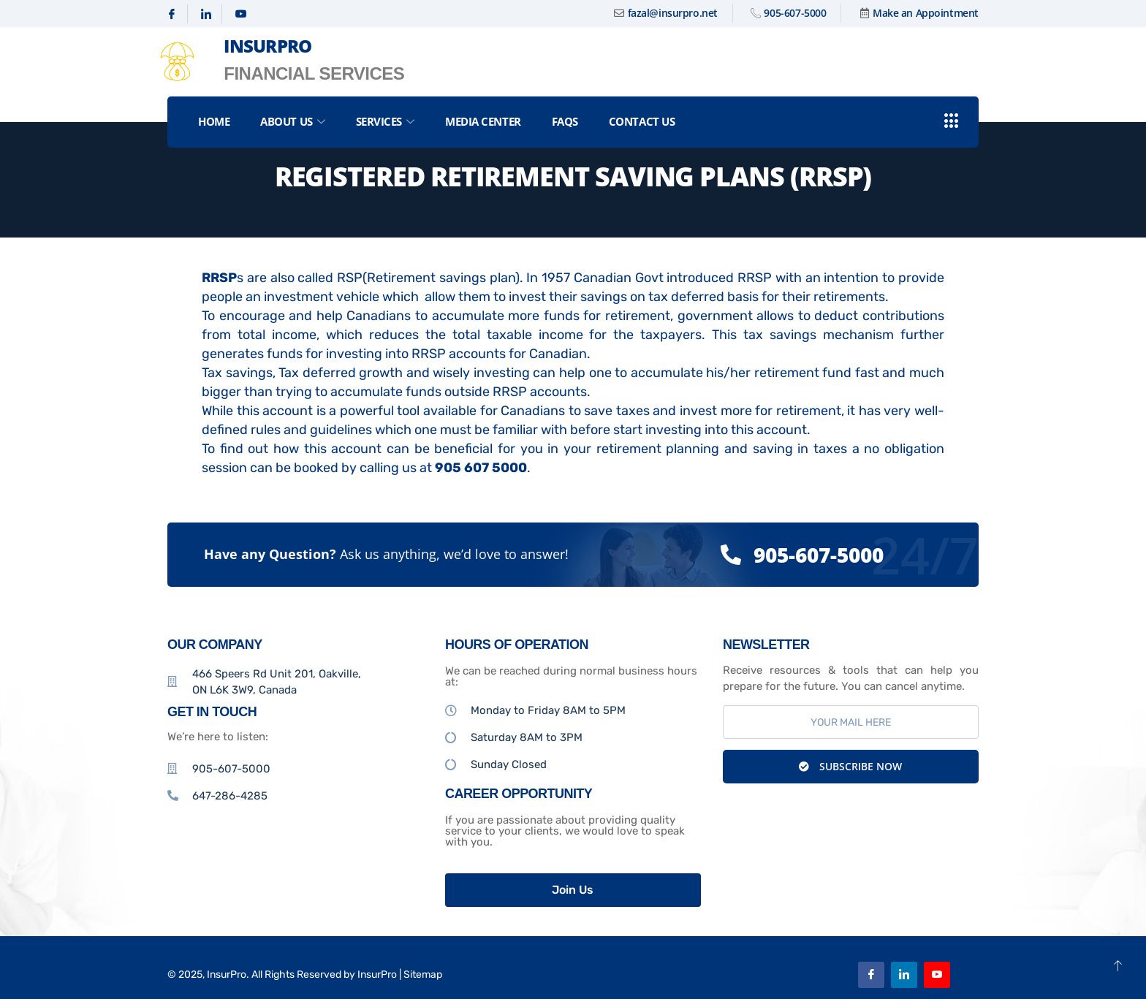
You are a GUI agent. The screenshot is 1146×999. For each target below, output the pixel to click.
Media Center (483, 121)
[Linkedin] (206, 13)
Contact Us (642, 121)
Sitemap (422, 974)
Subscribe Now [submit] (850, 766)
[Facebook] (172, 13)
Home (213, 121)
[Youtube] (241, 13)
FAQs (565, 121)
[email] (851, 722)
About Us (292, 121)
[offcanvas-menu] (951, 121)
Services (385, 121)
